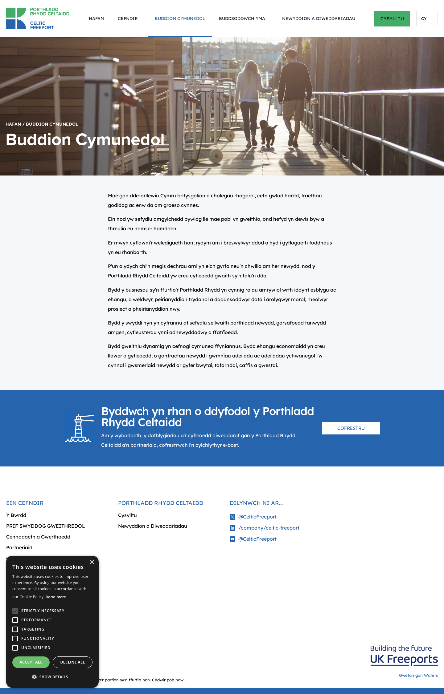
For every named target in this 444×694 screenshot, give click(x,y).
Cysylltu (127, 515)
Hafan (96, 18)
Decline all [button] (72, 662)
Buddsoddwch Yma (243, 18)
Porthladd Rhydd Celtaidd (160, 502)
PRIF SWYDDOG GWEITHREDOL (45, 526)
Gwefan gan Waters (418, 675)
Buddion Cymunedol (180, 18)
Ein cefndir (25, 502)
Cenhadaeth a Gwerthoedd (38, 537)
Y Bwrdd (16, 515)
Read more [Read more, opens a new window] (56, 597)
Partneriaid (19, 547)
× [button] (91, 562)
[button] (52, 677)
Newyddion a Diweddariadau (318, 18)
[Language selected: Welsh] (427, 18)
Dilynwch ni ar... (256, 502)
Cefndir (129, 18)
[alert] (52, 622)
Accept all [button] (31, 662)
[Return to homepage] (41, 18)
